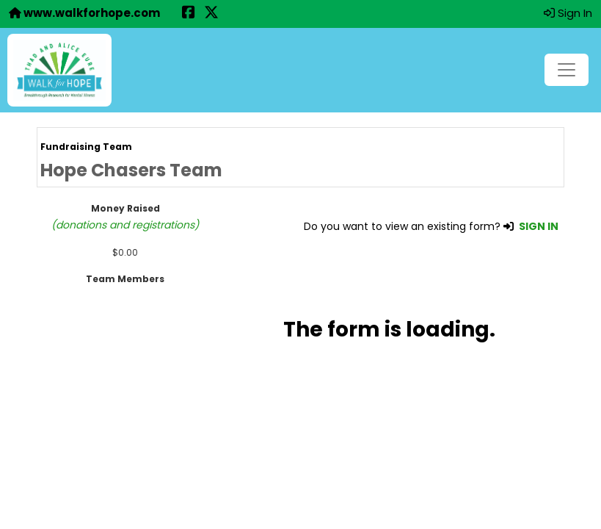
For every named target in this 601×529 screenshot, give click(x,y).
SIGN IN (539, 226)
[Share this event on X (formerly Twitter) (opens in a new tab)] (211, 13)
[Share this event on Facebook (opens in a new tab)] (188, 13)
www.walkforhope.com (84, 13)
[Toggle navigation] (566, 70)
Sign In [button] (568, 13)
